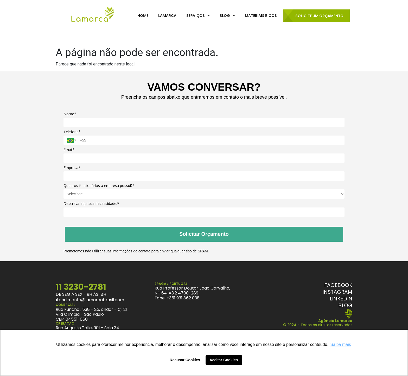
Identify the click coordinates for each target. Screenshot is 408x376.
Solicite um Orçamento (319, 15)
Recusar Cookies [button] (185, 360)
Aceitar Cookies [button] (223, 360)
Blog (227, 15)
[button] (198, 16)
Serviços (198, 15)
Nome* (69, 114)
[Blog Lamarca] (345, 305)
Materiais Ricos (261, 15)
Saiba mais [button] (340, 344)
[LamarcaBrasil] (92, 15)
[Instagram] (337, 292)
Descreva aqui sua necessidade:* (91, 203)
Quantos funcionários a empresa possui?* (99, 185)
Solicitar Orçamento (204, 234)
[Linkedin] (341, 299)
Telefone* (72, 132)
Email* (69, 149)
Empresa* (71, 167)
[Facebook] (338, 285)
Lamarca (167, 15)
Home (142, 15)
